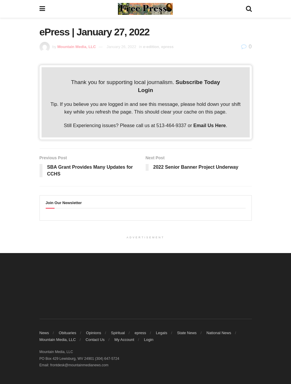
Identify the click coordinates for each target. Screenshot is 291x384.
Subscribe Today (198, 82)
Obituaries (67, 333)
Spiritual (118, 333)
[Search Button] (249, 9)
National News (218, 333)
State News (186, 333)
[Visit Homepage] (145, 9)
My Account (124, 339)
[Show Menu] (42, 9)
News (44, 333)
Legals (161, 333)
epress (140, 333)
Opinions (93, 333)
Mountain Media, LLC (58, 339)
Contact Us (95, 339)
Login (145, 90)
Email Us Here (209, 125)
